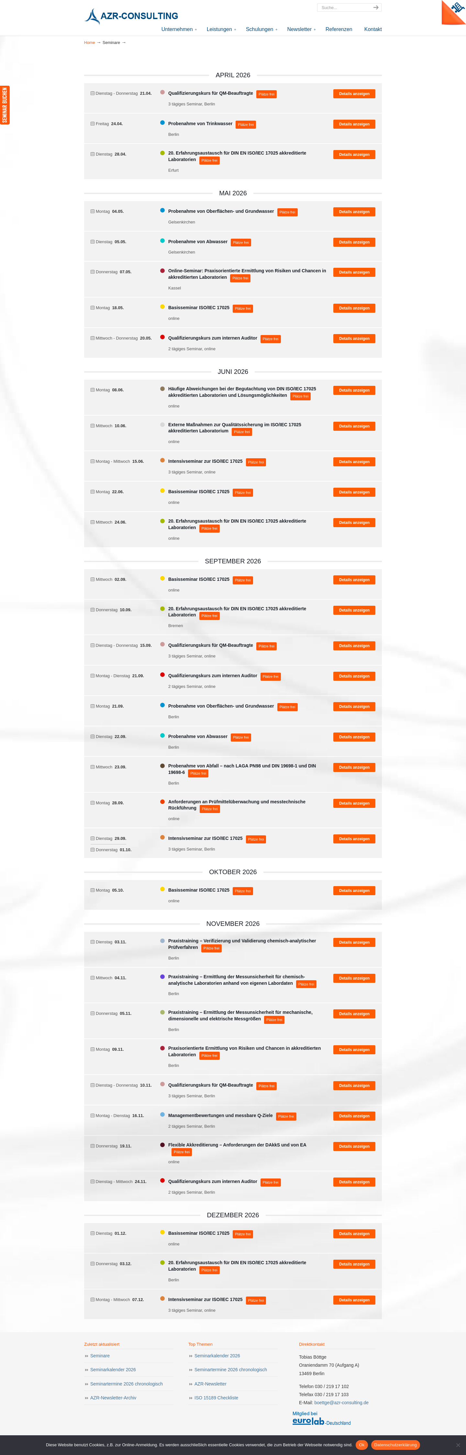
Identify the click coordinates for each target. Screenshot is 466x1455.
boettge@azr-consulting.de (341, 1402)
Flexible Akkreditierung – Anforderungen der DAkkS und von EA (237, 1144)
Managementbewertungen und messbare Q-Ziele (220, 1115)
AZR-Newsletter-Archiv (113, 1397)
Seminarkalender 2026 (113, 1369)
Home (89, 42)
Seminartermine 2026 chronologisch (126, 1383)
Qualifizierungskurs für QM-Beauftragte (210, 93)
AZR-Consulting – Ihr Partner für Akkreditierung (132, 17)
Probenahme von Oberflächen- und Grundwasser (221, 211)
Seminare (100, 1355)
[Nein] (458, 1445)
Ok (361, 1444)
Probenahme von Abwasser (197, 241)
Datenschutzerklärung (395, 1444)
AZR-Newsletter (210, 1383)
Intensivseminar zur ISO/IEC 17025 (205, 461)
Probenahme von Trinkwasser (200, 123)
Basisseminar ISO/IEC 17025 (198, 307)
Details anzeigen (354, 94)
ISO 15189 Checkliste (216, 1397)
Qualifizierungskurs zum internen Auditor (212, 338)
